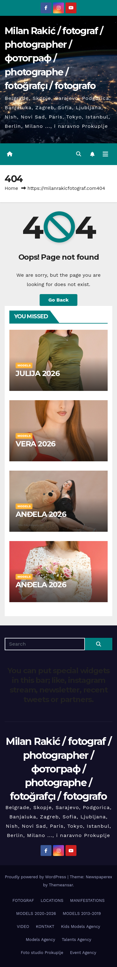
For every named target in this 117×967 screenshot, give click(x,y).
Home (11, 188)
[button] (78, 154)
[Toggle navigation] (105, 154)
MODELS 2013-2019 (82, 913)
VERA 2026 (35, 443)
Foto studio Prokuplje (42, 952)
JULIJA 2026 (38, 373)
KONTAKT (45, 926)
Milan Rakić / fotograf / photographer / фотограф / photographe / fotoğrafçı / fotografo (54, 58)
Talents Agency (76, 939)
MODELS (24, 365)
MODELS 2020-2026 (36, 913)
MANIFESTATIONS (87, 900)
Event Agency (83, 952)
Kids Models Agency (80, 926)
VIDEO (23, 926)
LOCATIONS (52, 900)
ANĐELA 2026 (41, 514)
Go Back (58, 300)
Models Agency (40, 939)
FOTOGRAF (23, 900)
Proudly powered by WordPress (36, 877)
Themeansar (61, 885)
